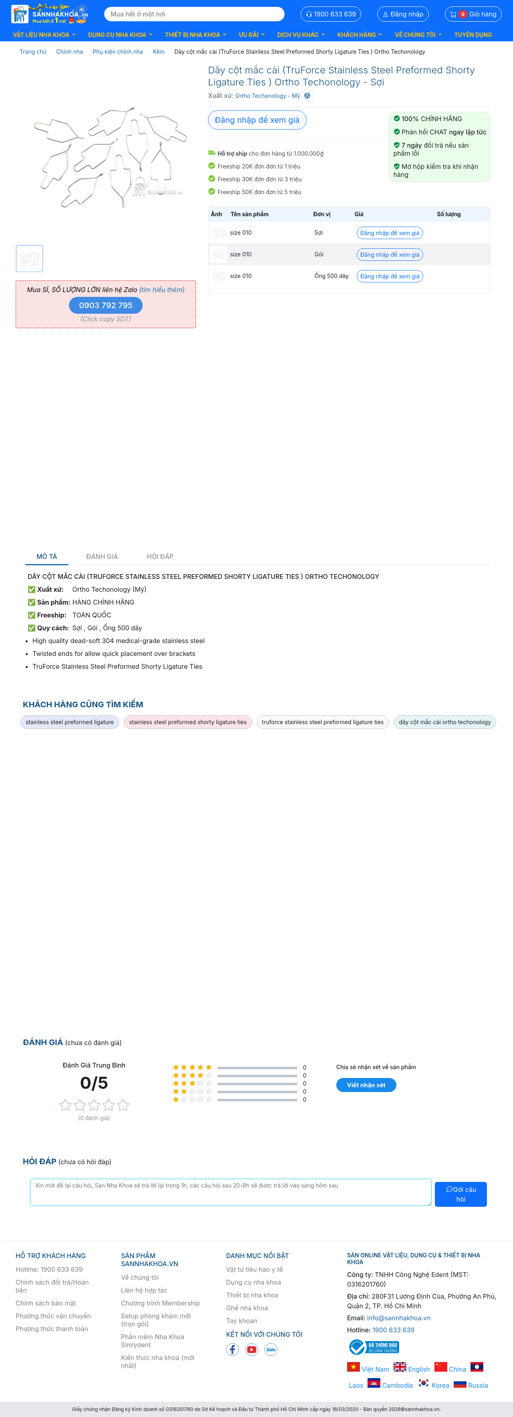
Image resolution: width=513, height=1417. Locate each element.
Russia (471, 1385)
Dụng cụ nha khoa (253, 1282)
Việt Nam (368, 1369)
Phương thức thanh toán (52, 1329)
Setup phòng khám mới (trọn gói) (156, 1320)
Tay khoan (241, 1321)
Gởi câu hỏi (461, 1194)
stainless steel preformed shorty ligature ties (188, 722)
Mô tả (46, 556)
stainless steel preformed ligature (70, 722)
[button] (44, 34)
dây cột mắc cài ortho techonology (445, 722)
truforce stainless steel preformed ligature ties (323, 722)
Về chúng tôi (140, 1277)
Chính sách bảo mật (46, 1303)
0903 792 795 (106, 305)
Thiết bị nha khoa (252, 1295)
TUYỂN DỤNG (473, 34)
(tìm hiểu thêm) (162, 290)
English (412, 1369)
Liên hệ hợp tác (144, 1290)
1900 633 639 (331, 14)
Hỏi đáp (160, 556)
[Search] (194, 14)
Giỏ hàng (473, 14)
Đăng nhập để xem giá (257, 120)
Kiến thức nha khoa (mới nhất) (158, 1362)
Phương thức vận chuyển (53, 1316)
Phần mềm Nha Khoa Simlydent (152, 1341)
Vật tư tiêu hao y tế (254, 1269)
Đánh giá (102, 556)
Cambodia (390, 1385)
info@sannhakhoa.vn (399, 1318)
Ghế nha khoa (247, 1308)
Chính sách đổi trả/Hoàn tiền (52, 1286)
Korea (433, 1385)
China (450, 1369)
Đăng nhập (403, 14)
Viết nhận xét (366, 1085)
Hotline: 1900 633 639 (49, 1269)
